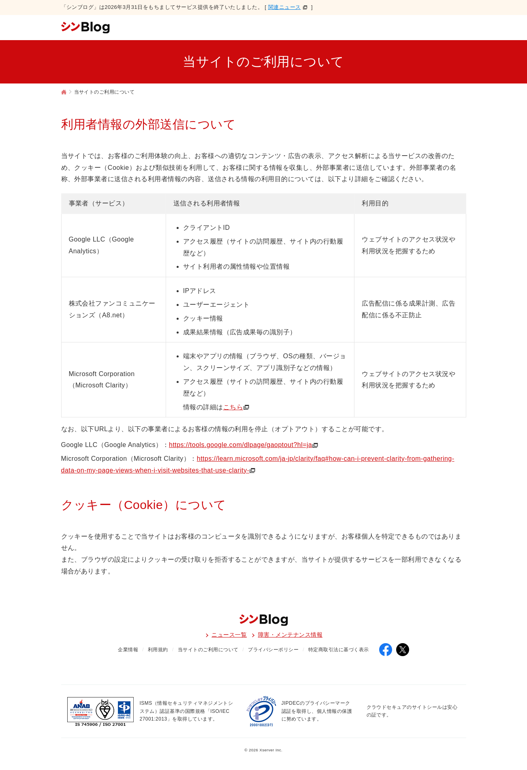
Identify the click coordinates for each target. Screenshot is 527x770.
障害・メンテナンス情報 (290, 634)
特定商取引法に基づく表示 (338, 649)
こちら (233, 407)
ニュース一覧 (229, 634)
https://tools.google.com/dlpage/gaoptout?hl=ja (240, 444)
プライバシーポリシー (273, 649)
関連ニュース (284, 7)
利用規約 (158, 649)
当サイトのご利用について (208, 649)
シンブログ (64, 93)
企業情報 (128, 649)
